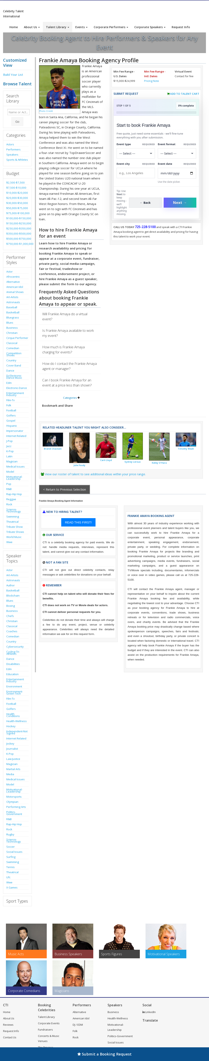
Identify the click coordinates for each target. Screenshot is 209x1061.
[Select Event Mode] (177, 153)
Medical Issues (15, 466)
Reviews (8, 1024)
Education (12, 674)
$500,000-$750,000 (17, 239)
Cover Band (13, 365)
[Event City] (136, 173)
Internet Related (16, 436)
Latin (9, 456)
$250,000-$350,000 (17, 228)
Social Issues (14, 852)
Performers (13, 149)
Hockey (11, 726)
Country (11, 360)
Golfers (11, 415)
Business (12, 328)
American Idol (14, 287)
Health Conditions (13, 715)
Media (10, 774)
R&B (9, 489)
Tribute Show (14, 527)
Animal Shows (15, 292)
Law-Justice (13, 759)
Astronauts (13, 302)
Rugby (10, 834)
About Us (32, 27)
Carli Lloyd (106, 460)
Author (10, 585)
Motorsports (14, 797)
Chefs (10, 616)
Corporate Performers (111, 27)
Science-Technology (13, 510)
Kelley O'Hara (159, 462)
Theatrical (12, 522)
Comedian (12, 348)
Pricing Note (151, 81)
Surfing (11, 857)
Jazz (8, 446)
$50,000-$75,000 (17, 208)
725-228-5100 (145, 227)
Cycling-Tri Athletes (12, 653)
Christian (12, 333)
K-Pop (10, 451)
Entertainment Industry (15, 394)
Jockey (10, 744)
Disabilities (13, 664)
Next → (180, 202)
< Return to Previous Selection (64, 489)
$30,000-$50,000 (17, 203)
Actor (9, 272)
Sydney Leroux (133, 461)
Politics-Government (14, 813)
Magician (12, 461)
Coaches (11, 631)
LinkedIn (149, 1012)
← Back (145, 203)
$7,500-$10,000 (16, 188)
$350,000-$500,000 (17, 234)
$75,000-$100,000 (17, 213)
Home (13, 27)
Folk (8, 405)
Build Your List (13, 74)
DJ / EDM (78, 1024)
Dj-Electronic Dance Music (14, 377)
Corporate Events (49, 1023)
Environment (14, 686)
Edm (9, 383)
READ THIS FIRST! (78, 522)
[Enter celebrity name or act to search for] (18, 112)
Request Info (181, 27)
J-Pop (9, 441)
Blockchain (13, 596)
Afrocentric (13, 277)
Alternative (13, 282)
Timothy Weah (186, 448)
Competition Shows (13, 354)
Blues (9, 323)
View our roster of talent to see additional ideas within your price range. (95, 474)
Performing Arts (16, 807)
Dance (10, 371)
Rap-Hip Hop (14, 494)
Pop (8, 484)
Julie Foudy (79, 465)
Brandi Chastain (53, 448)
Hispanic (11, 426)
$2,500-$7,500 (15, 182)
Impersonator (14, 431)
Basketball (12, 312)
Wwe (9, 542)
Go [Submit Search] (17, 121)
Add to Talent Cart (184, 94)
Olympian (12, 802)
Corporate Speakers (150, 27)
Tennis (10, 867)
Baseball (11, 307)
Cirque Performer (17, 338)
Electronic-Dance (16, 388)
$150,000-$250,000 (17, 223)
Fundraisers (45, 1029)
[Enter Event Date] (177, 173)
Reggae (11, 499)
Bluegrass (12, 317)
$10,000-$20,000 (17, 193)
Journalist (12, 749)
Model (10, 472)
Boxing (10, 606)
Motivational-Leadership (14, 478)
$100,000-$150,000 (17, 218)
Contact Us (9, 1037)
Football (11, 410)
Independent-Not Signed (17, 732)
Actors (10, 144)
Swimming (12, 516)
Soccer (10, 847)
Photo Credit (46, 111)
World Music (13, 537)
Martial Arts (13, 769)
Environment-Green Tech (14, 692)
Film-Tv (10, 400)
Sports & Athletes (17, 160)
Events (81, 27)
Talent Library (57, 27)
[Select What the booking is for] (136, 153)
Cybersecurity (15, 647)
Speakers (12, 155)
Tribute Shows (15, 532)
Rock (9, 504)
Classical (11, 343)
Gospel (10, 421)
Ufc (8, 877)
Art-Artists (12, 297)
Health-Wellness (16, 721)
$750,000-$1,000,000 (17, 244)
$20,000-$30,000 (17, 198)
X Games (12, 887)
